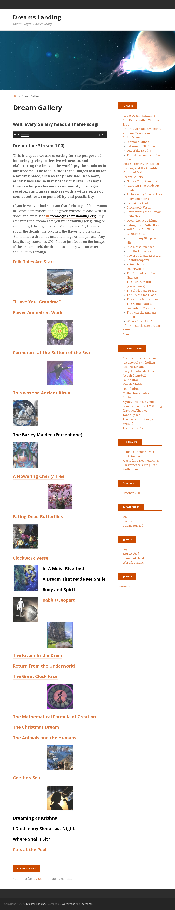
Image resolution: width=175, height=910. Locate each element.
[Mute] (18, 134)
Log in (127, 549)
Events (127, 521)
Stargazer (86, 903)
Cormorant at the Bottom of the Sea (51, 352)
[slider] (60, 131)
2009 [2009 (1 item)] (120, 587)
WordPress (68, 903)
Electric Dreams (134, 367)
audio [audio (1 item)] (125, 587)
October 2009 (132, 493)
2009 (126, 516)
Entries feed (131, 553)
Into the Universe (139, 251)
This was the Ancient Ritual (42, 393)
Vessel (43, 558)
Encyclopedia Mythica (138, 371)
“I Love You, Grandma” (37, 302)
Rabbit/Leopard (59, 600)
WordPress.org (133, 562)
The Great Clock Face (35, 676)
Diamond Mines (138, 142)
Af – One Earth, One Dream (141, 325)
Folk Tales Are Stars (34, 262)
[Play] (15, 134)
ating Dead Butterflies (39, 516)
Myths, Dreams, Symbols (140, 402)
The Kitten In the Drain (37, 655)
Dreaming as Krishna (142, 220)
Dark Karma (131, 456)
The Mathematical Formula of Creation (54, 716)
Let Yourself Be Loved (142, 146)
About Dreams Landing (139, 115)
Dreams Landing (37, 17)
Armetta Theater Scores (139, 452)
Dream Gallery (133, 177)
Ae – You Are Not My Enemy (142, 128)
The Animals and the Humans (44, 737)
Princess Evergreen (136, 133)
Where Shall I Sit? (139, 321)
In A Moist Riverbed (140, 247)
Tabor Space (131, 415)
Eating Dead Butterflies (143, 225)
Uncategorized (133, 525)
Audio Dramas (133, 137)
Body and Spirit (138, 198)
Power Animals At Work (143, 255)
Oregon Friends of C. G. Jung (142, 406)
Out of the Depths (139, 150)
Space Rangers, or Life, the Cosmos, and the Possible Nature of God (141, 168)
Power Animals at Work (38, 312)
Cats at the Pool (29, 849)
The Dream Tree (134, 428)
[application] (60, 134)
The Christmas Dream (36, 727)
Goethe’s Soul (27, 778)
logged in (39, 878)
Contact (128, 334)
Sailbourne (130, 469)
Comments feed (133, 558)
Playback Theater (135, 410)
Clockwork (24, 558)
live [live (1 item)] (130, 587)
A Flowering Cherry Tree (38, 476)
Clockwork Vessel (139, 207)
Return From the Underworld (44, 666)
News (126, 330)
